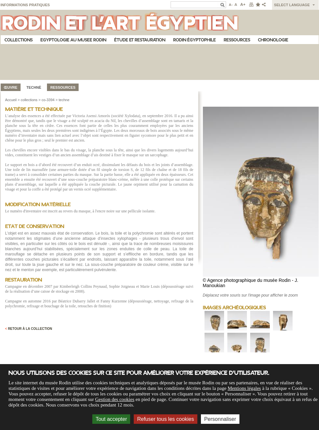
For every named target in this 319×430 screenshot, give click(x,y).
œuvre (11, 87)
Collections (19, 40)
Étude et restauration (139, 40)
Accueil (11, 100)
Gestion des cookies (114, 399)
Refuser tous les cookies (165, 419)
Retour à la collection (28, 328)
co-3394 (47, 100)
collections (29, 100)
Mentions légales (244, 388)
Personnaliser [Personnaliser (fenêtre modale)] (220, 419)
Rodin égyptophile (194, 40)
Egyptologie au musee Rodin (73, 40)
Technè (33, 87)
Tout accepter (111, 419)
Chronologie (273, 40)
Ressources (237, 40)
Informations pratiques (25, 5)
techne (64, 100)
